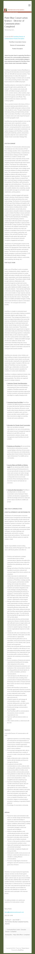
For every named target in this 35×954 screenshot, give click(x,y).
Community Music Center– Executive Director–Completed (15, 930)
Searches (7, 924)
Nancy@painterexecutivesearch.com (14, 912)
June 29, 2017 (16, 920)
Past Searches (8, 922)
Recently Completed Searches (20, 922)
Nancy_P (9, 920)
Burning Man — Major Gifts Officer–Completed (17, 935)
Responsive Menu (29, 5)
